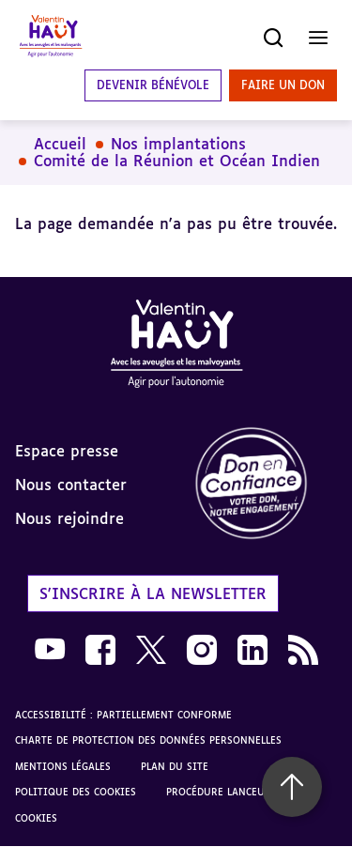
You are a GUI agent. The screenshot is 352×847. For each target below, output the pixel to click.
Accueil (60, 143)
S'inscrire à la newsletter (153, 593)
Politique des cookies (75, 791)
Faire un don (283, 85)
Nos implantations (178, 143)
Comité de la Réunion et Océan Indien (177, 160)
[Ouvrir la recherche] (273, 37)
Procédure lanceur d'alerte (241, 791)
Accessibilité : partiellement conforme (123, 714)
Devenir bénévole (153, 85)
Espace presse (66, 450)
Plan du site (174, 766)
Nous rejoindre (69, 518)
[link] (264, 484)
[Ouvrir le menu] (318, 37)
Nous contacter (71, 484)
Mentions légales (63, 766)
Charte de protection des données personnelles (148, 740)
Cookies (36, 818)
